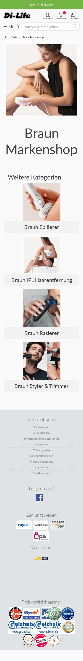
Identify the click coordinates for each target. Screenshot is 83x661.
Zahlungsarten (41, 450)
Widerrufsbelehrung (41, 461)
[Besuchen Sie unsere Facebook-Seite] (41, 499)
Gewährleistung (42, 473)
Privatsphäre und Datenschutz (41, 438)
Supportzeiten (41, 433)
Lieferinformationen (41, 455)
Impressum (41, 467)
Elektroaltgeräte (42, 427)
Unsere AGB (41, 444)
